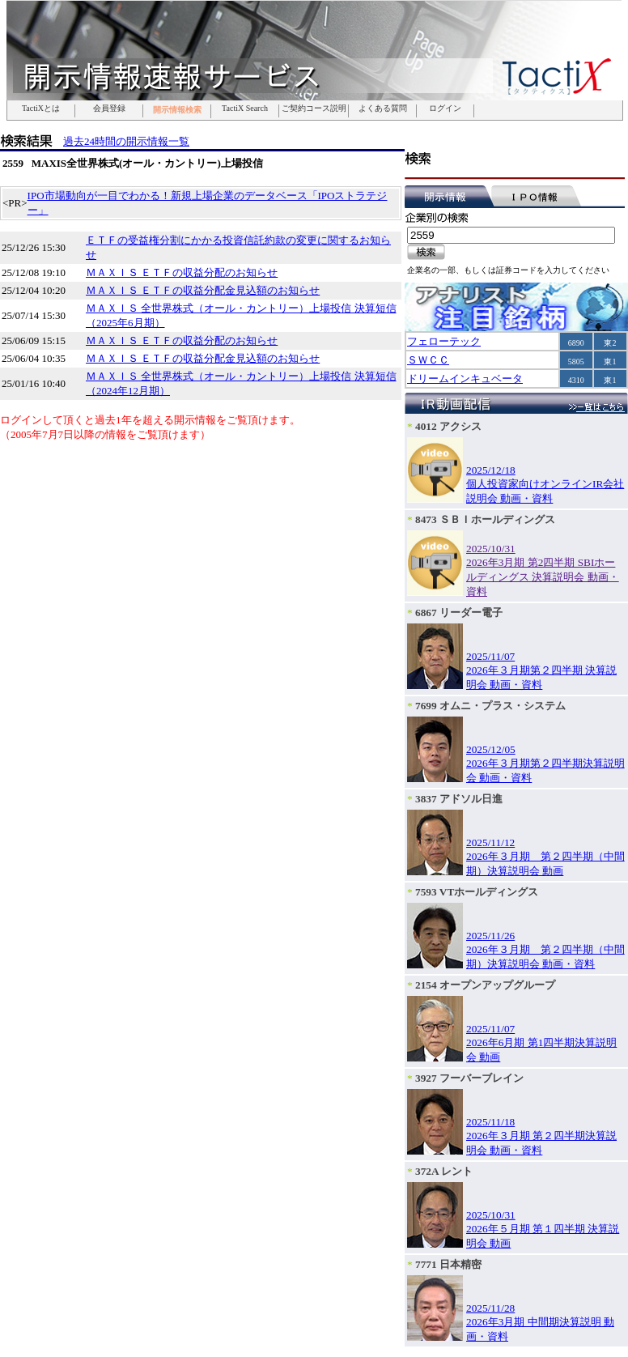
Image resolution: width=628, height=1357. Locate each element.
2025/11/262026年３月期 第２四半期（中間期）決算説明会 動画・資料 (545, 949)
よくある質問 (383, 108)
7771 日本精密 (448, 1264)
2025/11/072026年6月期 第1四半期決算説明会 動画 (541, 1043)
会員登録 (109, 108)
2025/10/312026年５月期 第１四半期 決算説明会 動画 (542, 1229)
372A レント (444, 1171)
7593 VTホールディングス (476, 892)
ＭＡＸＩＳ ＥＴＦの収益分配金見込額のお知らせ (203, 290)
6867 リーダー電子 (459, 612)
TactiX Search (245, 108)
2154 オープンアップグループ (485, 985)
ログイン (445, 108)
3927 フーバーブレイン (469, 1078)
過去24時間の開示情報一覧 (126, 141)
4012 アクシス (448, 426)
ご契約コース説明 (314, 108)
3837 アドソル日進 (459, 799)
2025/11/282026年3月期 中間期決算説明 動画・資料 (540, 1322)
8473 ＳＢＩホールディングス (485, 519)
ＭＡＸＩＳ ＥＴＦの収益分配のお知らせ (182, 272)
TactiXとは (41, 108)
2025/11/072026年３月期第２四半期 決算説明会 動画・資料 (541, 670)
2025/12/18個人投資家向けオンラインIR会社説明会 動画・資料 (545, 484)
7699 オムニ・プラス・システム (490, 706)
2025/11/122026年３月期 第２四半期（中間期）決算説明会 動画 (545, 856)
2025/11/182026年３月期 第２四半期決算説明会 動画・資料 (541, 1136)
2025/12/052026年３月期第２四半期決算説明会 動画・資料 (545, 763)
